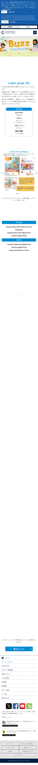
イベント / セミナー (7, 664)
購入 (28, 57)
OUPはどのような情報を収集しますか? (28, 746)
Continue (4, 22)
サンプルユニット (9, 57)
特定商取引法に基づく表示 (28, 753)
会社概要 (3, 684)
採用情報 (3, 688)
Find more (13, 22)
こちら (13, 202)
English (28, 27)
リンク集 (3, 696)
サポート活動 (5, 692)
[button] (18, 195)
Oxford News (5, 668)
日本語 (10, 27)
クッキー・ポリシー (10, 749)
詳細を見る (12, 12)
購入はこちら (19, 651)
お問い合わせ (5, 700)
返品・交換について (19, 757)
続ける (4, 12)
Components (31, 53)
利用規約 (10, 753)
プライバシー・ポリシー (10, 746)
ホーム (3, 37)
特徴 (19, 53)
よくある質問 (5, 680)
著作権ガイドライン (28, 749)
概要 (6, 53)
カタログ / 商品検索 (7, 672)
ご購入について (5, 676)
